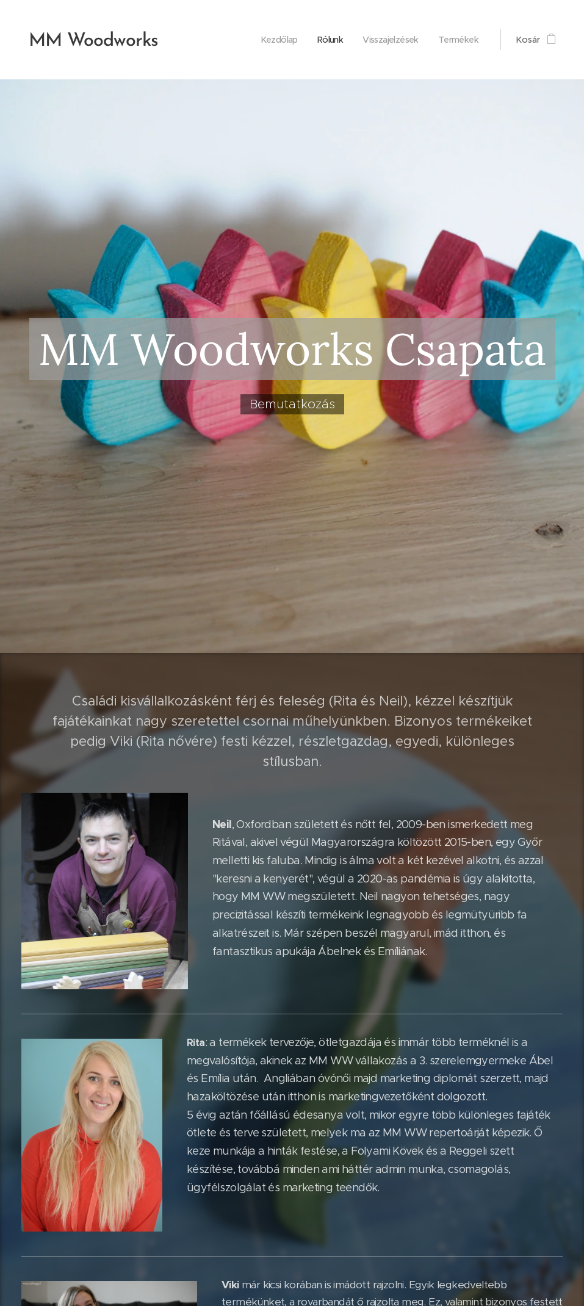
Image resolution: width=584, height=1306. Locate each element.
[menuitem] (262, 39)
